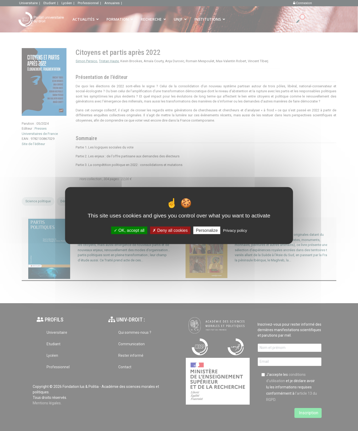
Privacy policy (235, 230)
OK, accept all (129, 230)
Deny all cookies (170, 230)
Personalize (207, 230)
